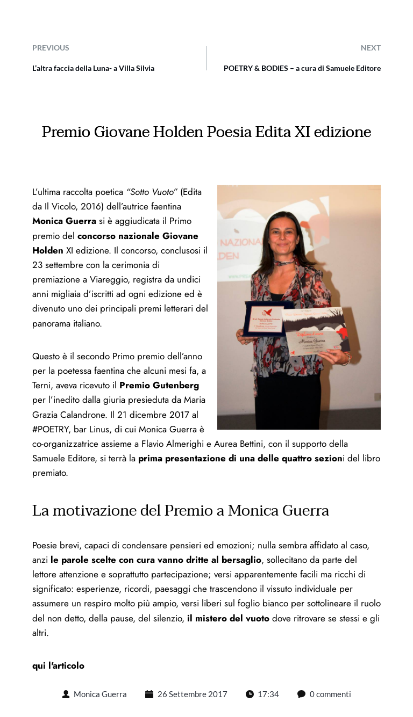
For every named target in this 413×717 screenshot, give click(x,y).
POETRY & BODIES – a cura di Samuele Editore (302, 68)
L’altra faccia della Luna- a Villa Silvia (93, 68)
